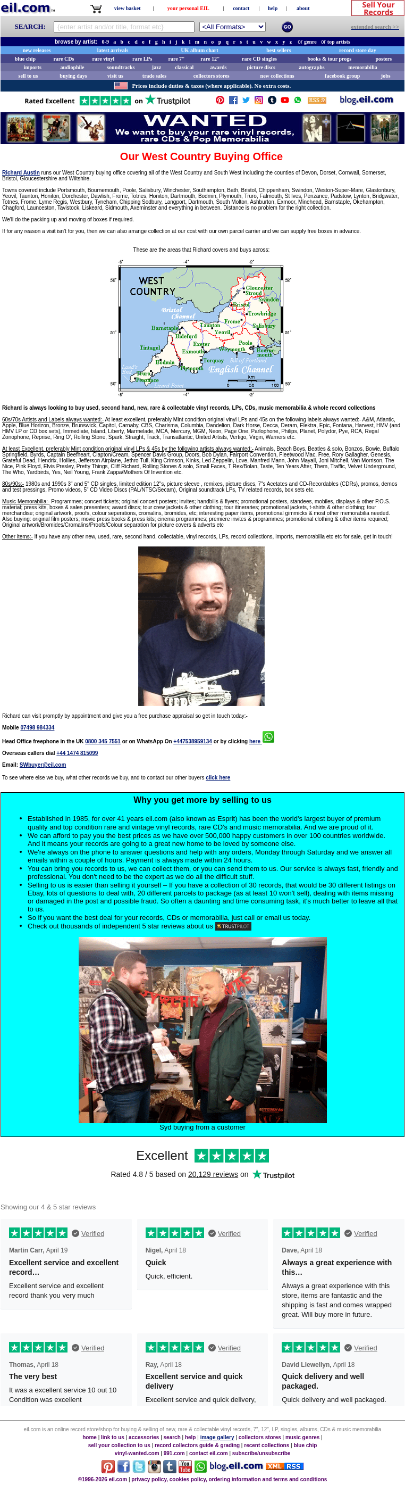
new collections (277, 76)
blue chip (25, 59)
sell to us (28, 76)
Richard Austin (21, 173)
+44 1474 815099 (77, 753)
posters (383, 59)
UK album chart (199, 50)
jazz (156, 67)
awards (218, 67)
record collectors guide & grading (197, 1445)
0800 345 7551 (103, 741)
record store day (357, 50)
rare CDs (63, 59)
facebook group (342, 76)
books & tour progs (329, 59)
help (272, 8)
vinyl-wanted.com (137, 1453)
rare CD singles (259, 59)
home (89, 1437)
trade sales (154, 76)
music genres (302, 1437)
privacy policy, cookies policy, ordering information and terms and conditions (229, 1479)
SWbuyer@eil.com (43, 765)
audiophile (73, 67)
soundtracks (120, 67)
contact (241, 8)
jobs (386, 76)
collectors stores (211, 76)
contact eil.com (208, 1453)
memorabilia (362, 67)
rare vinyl (103, 59)
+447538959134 (192, 741)
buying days (73, 76)
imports (32, 67)
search (172, 1437)
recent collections (266, 1445)
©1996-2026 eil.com (102, 1479)
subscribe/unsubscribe (261, 1453)
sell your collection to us (119, 1445)
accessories (144, 1437)
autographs (311, 67)
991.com (174, 1453)
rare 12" (210, 59)
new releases (37, 50)
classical (184, 67)
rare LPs (142, 59)
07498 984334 (37, 728)
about (303, 8)
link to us (112, 1437)
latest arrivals (113, 50)
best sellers (278, 50)
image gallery (217, 1437)
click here (218, 778)
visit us (115, 76)
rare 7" (176, 59)
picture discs (261, 67)
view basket (127, 8)
